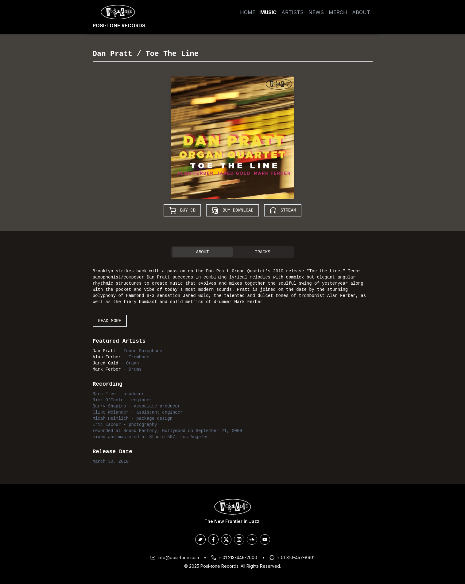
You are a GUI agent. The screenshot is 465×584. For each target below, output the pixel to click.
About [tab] (202, 252)
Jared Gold (105, 363)
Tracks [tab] (262, 252)
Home (247, 12)
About (361, 12)
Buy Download (232, 210)
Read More (110, 320)
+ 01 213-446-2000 (238, 557)
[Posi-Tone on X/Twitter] (226, 539)
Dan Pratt (113, 54)
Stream (282, 210)
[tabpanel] (233, 365)
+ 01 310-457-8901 (296, 557)
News (316, 12)
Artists (292, 12)
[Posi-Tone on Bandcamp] (200, 539)
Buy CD (182, 210)
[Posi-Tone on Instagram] (239, 539)
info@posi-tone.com (178, 557)
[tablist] (232, 252)
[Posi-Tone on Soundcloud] (252, 539)
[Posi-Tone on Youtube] (265, 539)
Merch (338, 12)
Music (268, 12)
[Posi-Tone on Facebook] (213, 539)
